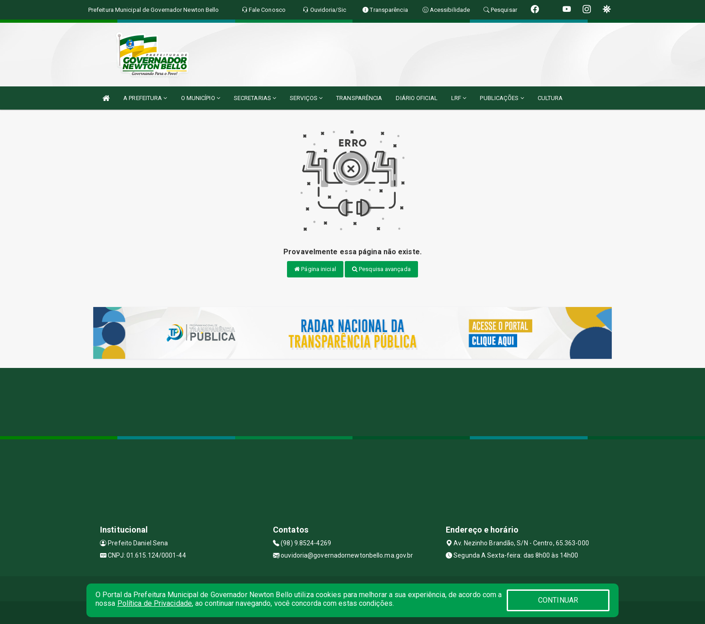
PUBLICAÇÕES (502, 98)
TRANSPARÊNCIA (359, 98)
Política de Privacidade (154, 603)
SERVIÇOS (306, 98)
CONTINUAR (558, 600)
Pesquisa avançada (381, 269)
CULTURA (550, 98)
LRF (459, 98)
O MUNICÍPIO (200, 98)
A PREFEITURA (145, 98)
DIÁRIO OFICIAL (416, 98)
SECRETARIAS (255, 98)
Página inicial (315, 269)
